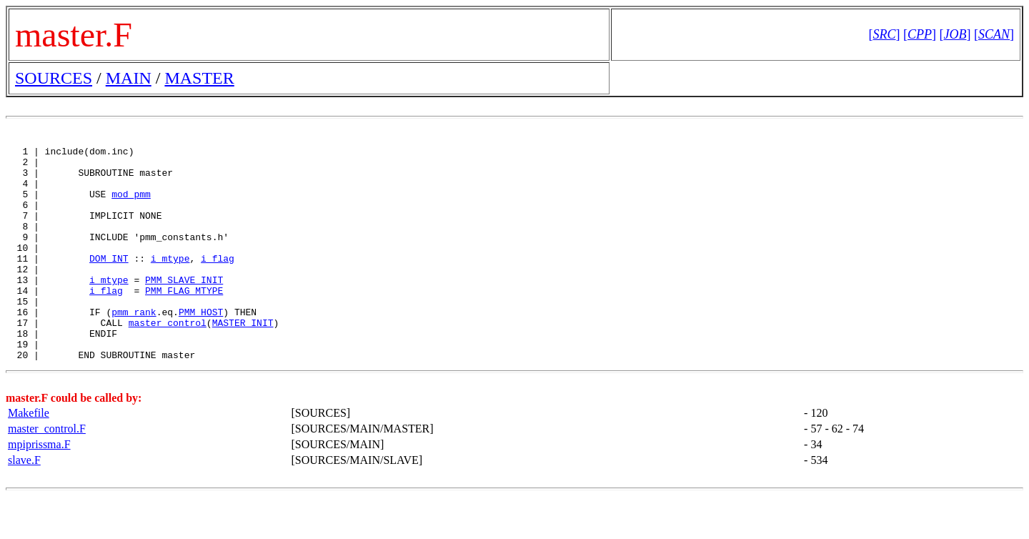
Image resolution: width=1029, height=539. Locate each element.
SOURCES (53, 78)
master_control (168, 358)
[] (884, 34)
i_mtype (170, 281)
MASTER (199, 78)
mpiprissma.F (39, 487)
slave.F (24, 503)
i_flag (217, 281)
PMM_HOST (201, 346)
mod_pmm (131, 204)
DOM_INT (109, 281)
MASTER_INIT (243, 358)
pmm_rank (133, 346)
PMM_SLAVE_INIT (184, 307)
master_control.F (47, 471)
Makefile (28, 456)
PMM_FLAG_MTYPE (184, 320)
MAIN (128, 78)
